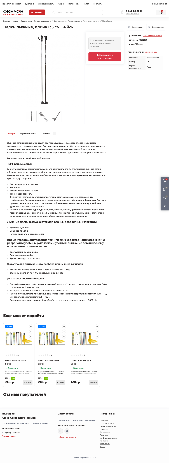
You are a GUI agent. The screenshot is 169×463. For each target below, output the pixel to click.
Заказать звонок (132, 14)
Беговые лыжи (59, 21)
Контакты (97, 4)
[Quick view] (31, 326)
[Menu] (37, 12)
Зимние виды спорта (42, 21)
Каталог (15, 21)
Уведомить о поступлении (105, 56)
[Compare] (31, 336)
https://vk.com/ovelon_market (67, 431)
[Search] (54, 12)
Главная (6, 21)
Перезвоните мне (9, 436)
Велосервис (74, 4)
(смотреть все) (151, 52)
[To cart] (27, 382)
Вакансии (104, 429)
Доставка (29, 4)
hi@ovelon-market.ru (67, 437)
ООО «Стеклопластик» (152, 36)
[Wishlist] (31, 331)
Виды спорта (26, 21)
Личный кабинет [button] (159, 4)
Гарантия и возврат (11, 4)
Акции (61, 4)
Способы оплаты (46, 4)
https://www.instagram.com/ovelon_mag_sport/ (60, 431)
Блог (86, 4)
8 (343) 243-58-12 (134, 11)
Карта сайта (105, 444)
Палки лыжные (74, 21)
